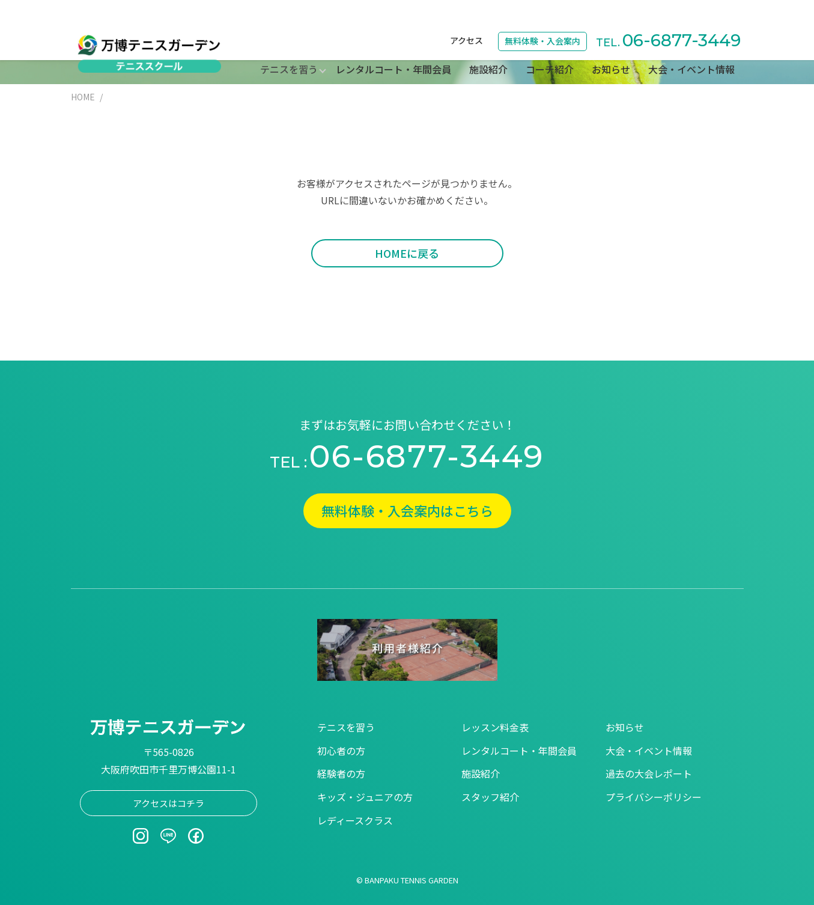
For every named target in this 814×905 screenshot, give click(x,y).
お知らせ (611, 44)
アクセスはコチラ (168, 803)
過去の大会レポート (649, 773)
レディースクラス (355, 820)
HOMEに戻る (407, 253)
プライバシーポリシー (654, 797)
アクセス (466, 16)
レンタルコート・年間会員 (393, 44)
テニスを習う (346, 727)
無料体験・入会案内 (542, 16)
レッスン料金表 (495, 727)
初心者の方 (341, 750)
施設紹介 (488, 44)
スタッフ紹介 (490, 797)
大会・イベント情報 (691, 44)
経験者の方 (341, 773)
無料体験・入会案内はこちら (407, 510)
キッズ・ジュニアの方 (365, 797)
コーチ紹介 (550, 44)
